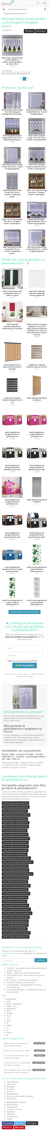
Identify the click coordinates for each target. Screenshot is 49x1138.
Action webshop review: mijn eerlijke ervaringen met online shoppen (24, 1071)
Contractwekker (13, 985)
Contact (10, 1119)
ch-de (9, 1016)
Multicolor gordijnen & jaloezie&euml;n (16, 909)
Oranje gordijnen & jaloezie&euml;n (15, 842)
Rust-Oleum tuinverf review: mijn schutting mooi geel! (24, 1056)
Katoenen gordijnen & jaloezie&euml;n (16, 886)
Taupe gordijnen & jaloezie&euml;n (15, 850)
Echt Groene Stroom (15, 975)
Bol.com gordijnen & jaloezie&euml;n (15, 917)
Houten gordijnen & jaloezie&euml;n (15, 905)
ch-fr (8, 1018)
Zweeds (10, 1013)
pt (7, 1023)
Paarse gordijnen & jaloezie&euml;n (15, 921)
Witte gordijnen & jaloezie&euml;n (14, 854)
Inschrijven (41, 960)
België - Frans (12, 1006)
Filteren (29, 31)
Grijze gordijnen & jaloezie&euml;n (15, 819)
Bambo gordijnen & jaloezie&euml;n (15, 803)
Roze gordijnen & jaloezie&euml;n (14, 831)
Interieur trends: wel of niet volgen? (24, 1050)
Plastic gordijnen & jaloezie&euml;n (15, 897)
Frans (9, 1001)
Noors (9, 1011)
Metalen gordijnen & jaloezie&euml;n (15, 937)
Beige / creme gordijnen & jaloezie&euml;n (17, 862)
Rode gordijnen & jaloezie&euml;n (14, 929)
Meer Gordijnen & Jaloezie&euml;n (24, 612)
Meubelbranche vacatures (17, 1102)
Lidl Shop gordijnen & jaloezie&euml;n (16, 815)
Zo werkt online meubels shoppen (20, 1096)
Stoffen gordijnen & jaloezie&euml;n (15, 846)
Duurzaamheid (12, 1104)
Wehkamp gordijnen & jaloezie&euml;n (16, 858)
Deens (9, 1032)
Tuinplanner (11, 1112)
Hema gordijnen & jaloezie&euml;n (15, 882)
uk (7, 1030)
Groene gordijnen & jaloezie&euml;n (15, 870)
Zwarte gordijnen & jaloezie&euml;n (15, 878)
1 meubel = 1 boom (14, 1109)
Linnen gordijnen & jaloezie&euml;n (15, 890)
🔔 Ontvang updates (24, 665)
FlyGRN (9, 973)
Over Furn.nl (11, 1084)
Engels (9, 1025)
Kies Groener (12, 980)
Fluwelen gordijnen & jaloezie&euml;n (16, 838)
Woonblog (10, 1087)
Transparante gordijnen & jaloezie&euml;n (17, 874)
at (7, 1035)
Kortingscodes (12, 1107)
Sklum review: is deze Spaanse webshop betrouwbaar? (24, 1044)
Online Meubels (13, 1082)
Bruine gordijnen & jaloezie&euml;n (15, 835)
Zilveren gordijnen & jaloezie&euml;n (15, 807)
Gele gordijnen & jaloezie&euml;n (14, 901)
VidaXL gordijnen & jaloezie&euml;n (15, 866)
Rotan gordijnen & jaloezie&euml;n (15, 811)
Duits (9, 1020)
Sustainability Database (16, 989)
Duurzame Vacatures (15, 982)
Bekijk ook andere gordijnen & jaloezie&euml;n (23, 261)
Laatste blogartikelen (13, 1038)
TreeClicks (10, 968)
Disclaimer (11, 1089)
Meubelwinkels (12, 1094)
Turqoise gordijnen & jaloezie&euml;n (16, 894)
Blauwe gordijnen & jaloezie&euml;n (15, 827)
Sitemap (10, 1091)
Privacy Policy (12, 1098)
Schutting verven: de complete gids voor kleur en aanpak (24, 1064)
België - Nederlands (14, 1004)
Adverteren (11, 1114)
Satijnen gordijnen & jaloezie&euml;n (15, 823)
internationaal (29, 982)
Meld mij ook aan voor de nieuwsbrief (21, 661)
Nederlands (11, 999)
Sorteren (41, 31)
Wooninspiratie (12, 1116)
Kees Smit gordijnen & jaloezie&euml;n (16, 933)
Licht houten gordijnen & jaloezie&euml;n (17, 913)
